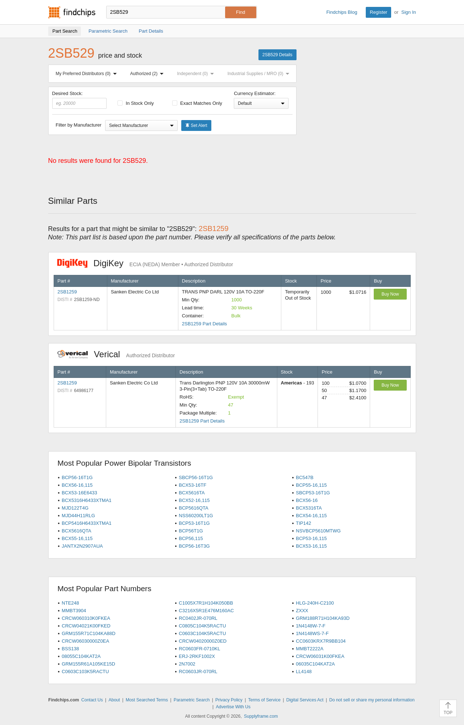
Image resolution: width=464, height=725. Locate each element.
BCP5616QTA (193, 508)
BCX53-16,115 (311, 546)
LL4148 (303, 671)
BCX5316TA (309, 508)
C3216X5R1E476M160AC (206, 610)
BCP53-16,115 (311, 538)
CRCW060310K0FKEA (86, 618)
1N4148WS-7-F (312, 633)
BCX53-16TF (192, 485)
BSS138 (70, 648)
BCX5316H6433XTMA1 (86, 500)
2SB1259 (67, 291)
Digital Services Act (305, 700)
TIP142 (303, 523)
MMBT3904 (74, 610)
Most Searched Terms (147, 700)
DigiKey (145, 263)
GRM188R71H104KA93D (322, 618)
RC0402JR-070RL (198, 618)
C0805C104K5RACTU (202, 626)
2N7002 (187, 664)
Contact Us (92, 700)
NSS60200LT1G (196, 515)
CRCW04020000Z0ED (203, 641)
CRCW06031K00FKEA (320, 656)
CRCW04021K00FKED (86, 626)
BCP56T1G (191, 531)
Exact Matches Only (197, 103)
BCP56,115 (191, 538)
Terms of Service (264, 700)
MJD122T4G (75, 508)
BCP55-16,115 (311, 485)
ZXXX (302, 610)
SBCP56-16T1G (196, 477)
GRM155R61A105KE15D (88, 664)
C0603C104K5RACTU (202, 633)
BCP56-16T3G (194, 546)
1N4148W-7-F (310, 626)
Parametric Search (192, 700)
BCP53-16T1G (194, 523)
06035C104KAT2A (315, 664)
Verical (116, 354)
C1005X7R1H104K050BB (206, 603)
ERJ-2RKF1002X (197, 656)
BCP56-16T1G (77, 477)
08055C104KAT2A (81, 656)
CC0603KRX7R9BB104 (320, 641)
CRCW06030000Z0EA (85, 641)
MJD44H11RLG (78, 515)
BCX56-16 (307, 500)
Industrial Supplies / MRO (259, 74)
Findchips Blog (341, 12)
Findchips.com (71, 12)
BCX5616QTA (76, 531)
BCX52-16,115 (194, 500)
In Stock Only (135, 103)
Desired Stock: (79, 100)
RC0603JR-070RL (198, 671)
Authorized (148, 74)
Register (378, 12)
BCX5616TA (191, 492)
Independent (197, 74)
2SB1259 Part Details (204, 323)
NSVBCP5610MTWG (318, 531)
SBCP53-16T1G (313, 492)
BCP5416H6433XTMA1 (86, 523)
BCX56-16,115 (77, 485)
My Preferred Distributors (88, 74)
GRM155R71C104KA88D (88, 633)
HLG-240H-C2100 (315, 603)
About (114, 700)
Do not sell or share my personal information (371, 700)
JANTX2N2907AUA (82, 546)
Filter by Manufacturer (79, 125)
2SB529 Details (277, 54)
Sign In (408, 12)
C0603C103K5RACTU (85, 671)
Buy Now (390, 294)
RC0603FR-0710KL (199, 648)
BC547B (304, 477)
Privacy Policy (229, 700)
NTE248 (70, 603)
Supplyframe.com (261, 716)
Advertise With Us (233, 706)
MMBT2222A (309, 648)
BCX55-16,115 (77, 538)
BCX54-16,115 (311, 515)
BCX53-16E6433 (79, 492)
